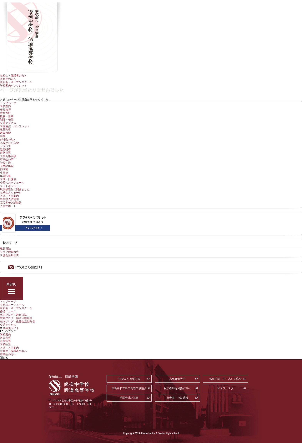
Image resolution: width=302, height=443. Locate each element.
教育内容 (5, 129)
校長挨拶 (5, 109)
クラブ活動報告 (9, 251)
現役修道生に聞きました (15, 189)
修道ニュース (8, 311)
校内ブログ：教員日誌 (13, 314)
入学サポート (8, 205)
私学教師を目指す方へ (177, 388)
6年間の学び (7, 139)
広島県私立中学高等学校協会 (129, 388)
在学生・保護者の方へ (13, 351)
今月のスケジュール (12, 182)
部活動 (4, 169)
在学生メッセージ (11, 192)
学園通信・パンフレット (15, 126)
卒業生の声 (6, 159)
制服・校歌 (6, 119)
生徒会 (4, 172)
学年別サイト (11, 328)
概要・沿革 (6, 116)
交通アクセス (8, 122)
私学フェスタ (225, 388)
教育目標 (5, 132)
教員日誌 (5, 248)
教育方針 (5, 113)
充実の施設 (6, 166)
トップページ (8, 102)
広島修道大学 (177, 378)
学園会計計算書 (129, 397)
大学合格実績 (8, 156)
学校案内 (5, 106)
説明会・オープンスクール (16, 82)
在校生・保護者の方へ (13, 75)
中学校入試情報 (9, 199)
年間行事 (5, 176)
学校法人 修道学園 (129, 378)
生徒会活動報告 (9, 255)
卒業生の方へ (8, 78)
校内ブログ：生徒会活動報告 (17, 321)
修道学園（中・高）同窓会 (225, 378)
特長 (2, 136)
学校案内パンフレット (13, 85)
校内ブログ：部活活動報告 (16, 318)
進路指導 (5, 149)
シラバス (5, 146)
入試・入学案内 (9, 195)
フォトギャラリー (11, 186)
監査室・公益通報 (177, 397)
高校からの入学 (9, 142)
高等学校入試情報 (11, 202)
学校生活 (5, 162)
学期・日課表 (8, 179)
